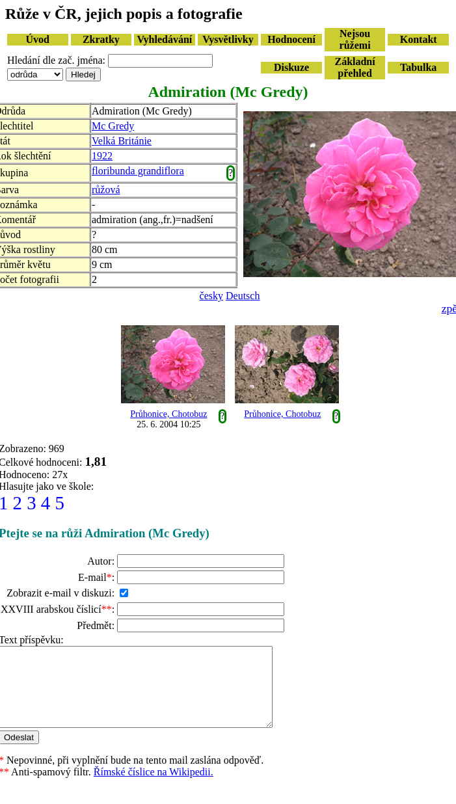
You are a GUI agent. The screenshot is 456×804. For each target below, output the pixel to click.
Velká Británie (122, 140)
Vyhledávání (165, 39)
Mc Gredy (113, 125)
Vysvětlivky (228, 39)
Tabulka (418, 67)
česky (211, 295)
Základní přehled (354, 67)
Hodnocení (291, 39)
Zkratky (101, 39)
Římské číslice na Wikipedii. (153, 787)
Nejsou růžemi (355, 39)
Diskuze (291, 67)
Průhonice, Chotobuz (168, 414)
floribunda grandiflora (138, 170)
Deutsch (243, 295)
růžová (106, 189)
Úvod (37, 39)
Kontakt (418, 39)
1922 (102, 155)
